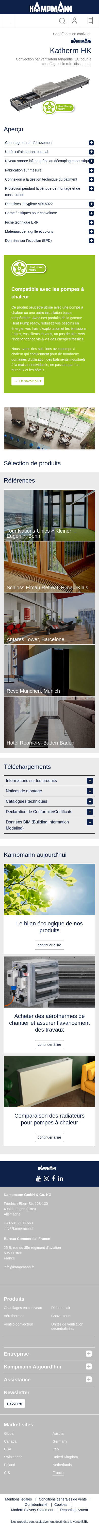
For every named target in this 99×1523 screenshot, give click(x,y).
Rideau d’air (60, 1308)
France (58, 1473)
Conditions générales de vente (63, 1499)
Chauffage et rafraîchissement (29, 143)
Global (9, 1433)
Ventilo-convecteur (18, 1324)
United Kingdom (65, 1457)
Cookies (60, 1505)
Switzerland (13, 1457)
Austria (58, 1433)
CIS (7, 1473)
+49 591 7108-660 (18, 1223)
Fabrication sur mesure (23, 170)
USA (7, 1449)
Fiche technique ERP (22, 222)
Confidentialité (36, 1505)
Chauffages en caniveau (23, 1308)
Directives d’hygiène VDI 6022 (29, 204)
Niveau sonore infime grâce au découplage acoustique (48, 161)
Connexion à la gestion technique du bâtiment (41, 179)
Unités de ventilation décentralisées (67, 1326)
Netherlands (62, 1465)
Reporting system (74, 1510)
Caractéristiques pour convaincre (31, 213)
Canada (10, 1441)
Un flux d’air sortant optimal (26, 152)
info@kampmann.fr (19, 1228)
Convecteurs (61, 1316)
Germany (60, 1441)
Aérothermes (14, 1316)
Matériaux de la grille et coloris (29, 231)
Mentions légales (18, 1499)
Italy (56, 1449)
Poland (9, 1465)
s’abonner (15, 1403)
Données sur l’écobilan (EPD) (28, 240)
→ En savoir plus (27, 381)
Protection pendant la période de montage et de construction (42, 191)
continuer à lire (49, 945)
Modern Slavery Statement (32, 1510)
